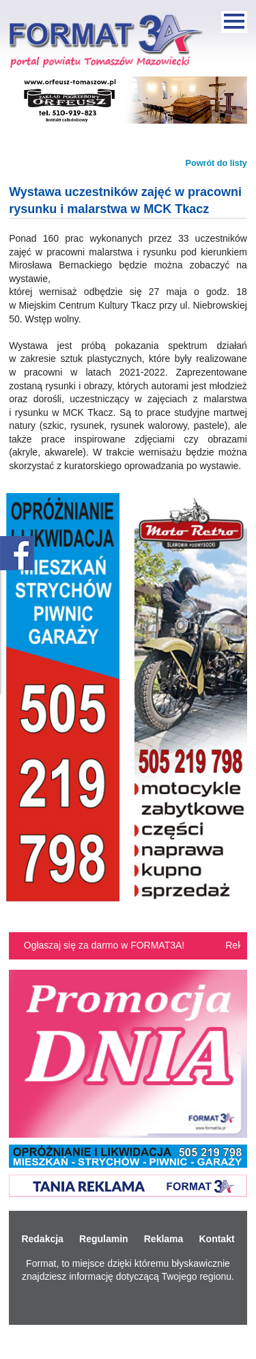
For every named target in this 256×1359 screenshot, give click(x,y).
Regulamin (103, 1238)
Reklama (164, 1238)
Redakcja (42, 1238)
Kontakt (216, 1238)
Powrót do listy (216, 163)
